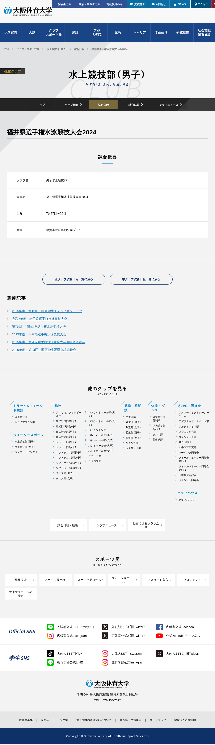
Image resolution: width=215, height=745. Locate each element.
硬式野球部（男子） (66, 422)
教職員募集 (18, 720)
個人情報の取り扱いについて (93, 720)
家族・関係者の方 (89, 4)
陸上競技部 (21, 417)
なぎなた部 (132, 443)
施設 (75, 33)
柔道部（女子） (133, 438)
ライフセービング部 (26, 453)
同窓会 (39, 720)
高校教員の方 (114, 4)
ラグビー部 (94, 457)
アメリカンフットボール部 (68, 415)
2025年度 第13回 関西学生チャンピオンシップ (47, 311)
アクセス (203, 4)
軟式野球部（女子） (66, 437)
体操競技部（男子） (159, 419)
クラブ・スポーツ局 (28, 49)
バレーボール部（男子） (101, 436)
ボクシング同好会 (189, 481)
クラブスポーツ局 (54, 33)
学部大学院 (96, 33)
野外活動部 (185, 443)
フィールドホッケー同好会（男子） (194, 460)
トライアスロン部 (25, 423)
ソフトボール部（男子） (68, 463)
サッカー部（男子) (66, 443)
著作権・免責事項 (133, 720)
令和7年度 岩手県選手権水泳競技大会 (39, 319)
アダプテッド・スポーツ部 (194, 422)
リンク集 (58, 720)
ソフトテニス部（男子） (68, 453)
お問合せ (160, 4)
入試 (32, 33)
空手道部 (131, 417)
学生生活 (161, 33)
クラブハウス (186, 500)
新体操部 (158, 440)
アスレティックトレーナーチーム (194, 415)
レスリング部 (133, 449)
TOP (6, 49)
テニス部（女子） (65, 479)
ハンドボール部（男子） (101, 446)
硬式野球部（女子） (66, 427)
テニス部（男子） (65, 474)
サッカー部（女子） (66, 448)
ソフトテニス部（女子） (68, 458)
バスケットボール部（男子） (101, 415)
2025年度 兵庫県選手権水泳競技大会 (39, 335)
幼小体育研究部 (187, 448)
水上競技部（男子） (57, 49)
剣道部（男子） (133, 423)
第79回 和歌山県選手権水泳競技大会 (39, 327)
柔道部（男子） (133, 433)
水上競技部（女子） (25, 447)
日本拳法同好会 (187, 476)
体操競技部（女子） (159, 428)
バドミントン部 (97, 431)
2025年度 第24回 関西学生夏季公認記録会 (44, 350)
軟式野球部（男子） (66, 432)
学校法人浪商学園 (192, 720)
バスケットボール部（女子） (101, 423)
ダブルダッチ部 (187, 437)
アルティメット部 (189, 427)
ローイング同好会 (189, 453)
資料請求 (139, 4)
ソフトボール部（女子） (68, 469)
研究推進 (182, 33)
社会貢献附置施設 (204, 33)
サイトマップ (163, 720)
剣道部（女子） (133, 428)
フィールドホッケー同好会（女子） (194, 468)
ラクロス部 (94, 462)
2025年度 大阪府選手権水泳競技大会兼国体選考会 (48, 342)
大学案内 (10, 33)
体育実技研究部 (187, 432)
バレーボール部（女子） (101, 441)
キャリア (139, 33)
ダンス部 (158, 435)
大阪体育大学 (28, 13)
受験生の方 (64, 4)
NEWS (182, 4)
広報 (118, 33)
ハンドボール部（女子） (101, 451)
